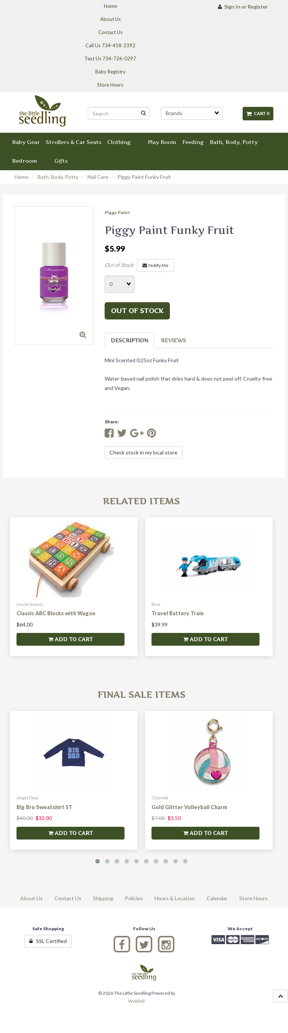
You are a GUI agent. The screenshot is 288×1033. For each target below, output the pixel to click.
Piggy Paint (117, 212)
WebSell (136, 1001)
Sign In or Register (243, 6)
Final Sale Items (141, 694)
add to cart (70, 639)
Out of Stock (119, 265)
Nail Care (97, 177)
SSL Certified (48, 941)
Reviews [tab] (173, 340)
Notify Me (155, 265)
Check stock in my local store (143, 452)
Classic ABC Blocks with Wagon (55, 613)
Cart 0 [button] (258, 113)
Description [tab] (129, 340)
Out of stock (137, 311)
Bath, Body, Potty (58, 177)
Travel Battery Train (178, 613)
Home (21, 177)
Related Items (141, 501)
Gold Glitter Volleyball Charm (189, 807)
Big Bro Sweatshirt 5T (44, 807)
